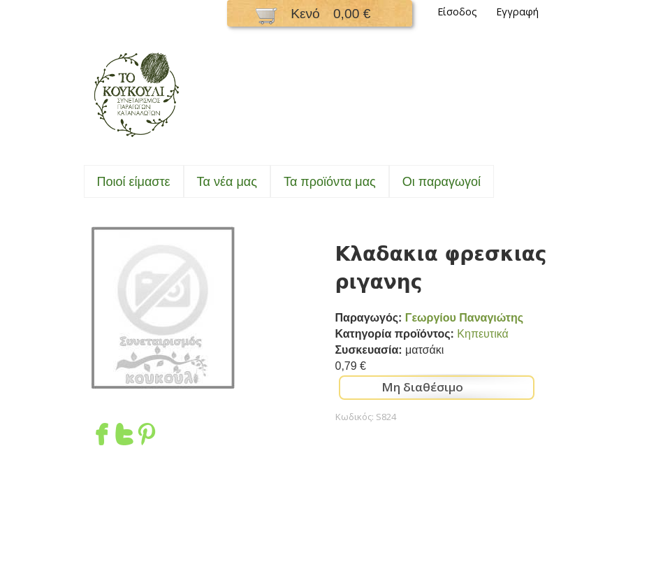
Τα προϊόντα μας (330, 182)
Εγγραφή (517, 11)
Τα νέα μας (227, 182)
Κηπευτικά (482, 334)
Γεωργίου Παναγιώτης (464, 318)
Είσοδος (457, 11)
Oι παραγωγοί (441, 182)
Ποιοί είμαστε (133, 182)
